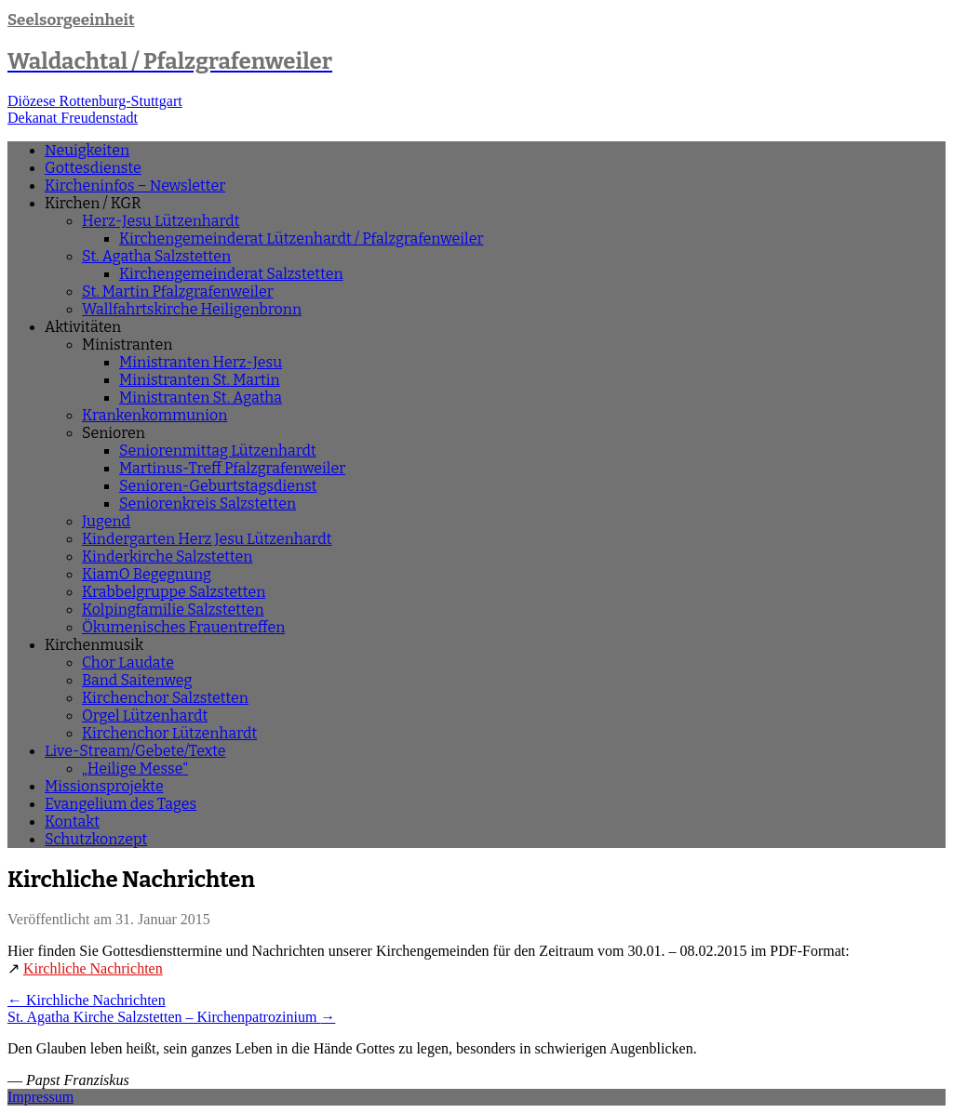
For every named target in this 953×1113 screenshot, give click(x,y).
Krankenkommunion (154, 415)
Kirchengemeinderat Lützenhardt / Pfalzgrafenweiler (301, 238)
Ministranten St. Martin (199, 380)
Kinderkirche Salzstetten (167, 556)
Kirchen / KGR (93, 203)
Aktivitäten (83, 327)
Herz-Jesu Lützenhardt (160, 221)
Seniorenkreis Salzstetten (207, 503)
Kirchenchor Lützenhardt (169, 733)
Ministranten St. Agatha (200, 397)
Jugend (106, 521)
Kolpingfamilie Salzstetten (173, 609)
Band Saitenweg (137, 680)
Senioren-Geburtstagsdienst (218, 486)
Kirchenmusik (94, 645)
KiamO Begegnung (146, 574)
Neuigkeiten (87, 150)
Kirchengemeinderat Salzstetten (231, 274)
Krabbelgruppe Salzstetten (173, 592)
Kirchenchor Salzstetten (165, 698)
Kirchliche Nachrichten (93, 968)
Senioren (113, 433)
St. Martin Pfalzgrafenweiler (178, 291)
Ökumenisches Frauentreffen (183, 627)
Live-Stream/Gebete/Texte (135, 751)
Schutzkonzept (96, 839)
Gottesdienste (93, 168)
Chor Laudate (128, 662)
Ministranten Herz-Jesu (200, 362)
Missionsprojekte (104, 786)
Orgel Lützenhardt (145, 715)
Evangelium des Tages (120, 804)
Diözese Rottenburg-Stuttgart (94, 101)
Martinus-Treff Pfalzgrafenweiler (232, 468)
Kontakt (72, 821)
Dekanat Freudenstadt (72, 118)
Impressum (40, 1097)
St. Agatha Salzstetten (156, 256)
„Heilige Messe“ (135, 768)
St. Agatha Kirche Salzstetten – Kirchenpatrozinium (171, 1017)
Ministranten (127, 344)
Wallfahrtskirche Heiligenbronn (192, 309)
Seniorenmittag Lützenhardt (217, 450)
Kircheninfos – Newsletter (135, 185)
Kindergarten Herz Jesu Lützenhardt (207, 539)
